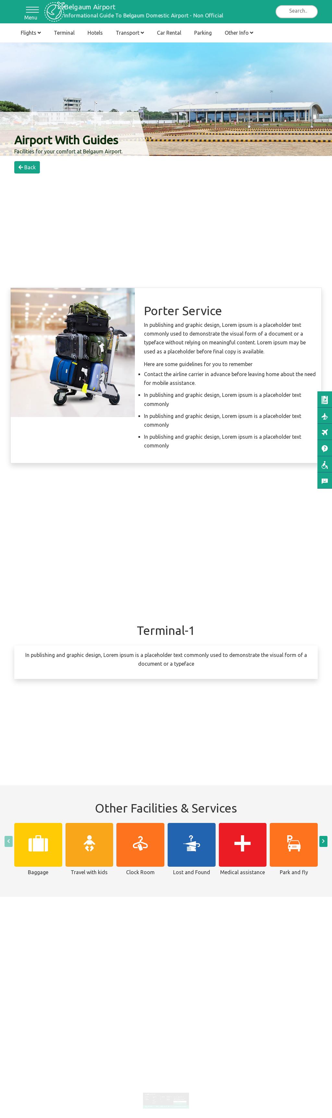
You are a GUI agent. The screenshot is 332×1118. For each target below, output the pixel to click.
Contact (165, 1100)
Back (27, 167)
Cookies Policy (162, 1101)
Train (161, 1096)
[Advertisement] (166, 193)
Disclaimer (159, 1100)
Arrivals (149, 1094)
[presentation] (9, 841)
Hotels (95, 33)
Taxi (161, 1095)
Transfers (162, 1097)
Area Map (167, 1095)
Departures (149, 1095)
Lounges (167, 1096)
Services (167, 1094)
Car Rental (169, 33)
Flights (31, 33)
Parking (203, 33)
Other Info (239, 33)
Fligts (168, 1100)
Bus (161, 1094)
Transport (130, 33)
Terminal (64, 33)
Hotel (155, 1096)
